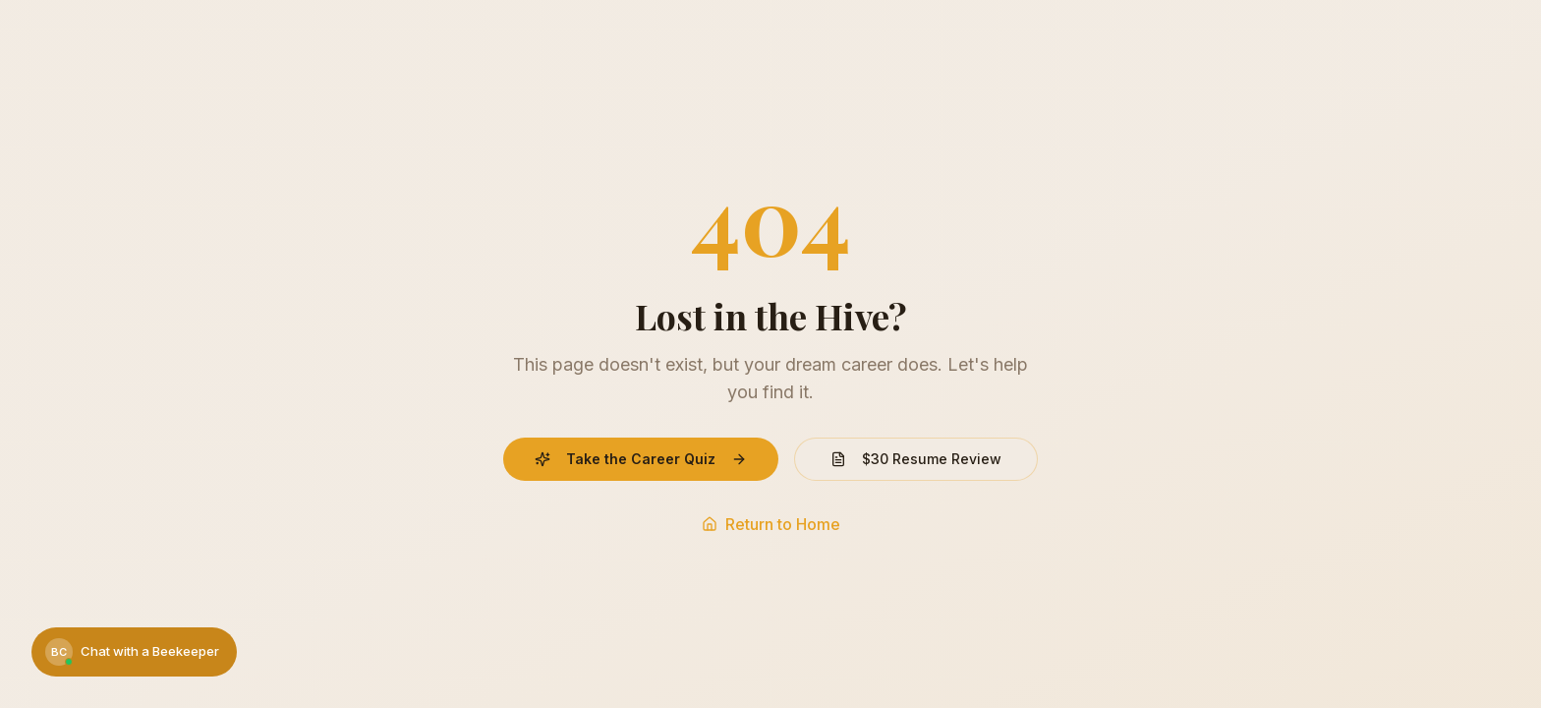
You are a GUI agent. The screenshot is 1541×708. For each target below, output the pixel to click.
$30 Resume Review (915, 458)
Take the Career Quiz (641, 458)
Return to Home (771, 524)
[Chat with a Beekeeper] (134, 652)
